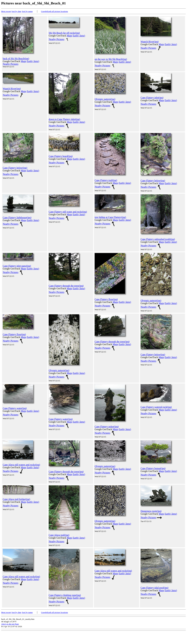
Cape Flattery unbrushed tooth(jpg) (158, 239)
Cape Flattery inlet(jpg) (152, 97)
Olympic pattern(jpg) (105, 99)
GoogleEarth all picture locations (54, 11)
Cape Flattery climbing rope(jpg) (65, 595)
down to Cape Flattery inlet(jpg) (64, 119)
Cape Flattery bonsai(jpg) (153, 468)
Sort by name (27, 11)
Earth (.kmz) (33, 61)
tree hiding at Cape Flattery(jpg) (110, 217)
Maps (23, 61)
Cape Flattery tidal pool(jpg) (154, 587)
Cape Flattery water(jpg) (15, 408)
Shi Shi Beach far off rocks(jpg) (64, 33)
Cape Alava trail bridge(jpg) (16, 499)
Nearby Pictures (10, 64)
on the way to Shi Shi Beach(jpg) (111, 59)
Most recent (6, 11)
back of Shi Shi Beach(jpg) (16, 58)
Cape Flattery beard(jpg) (61, 156)
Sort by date (16, 11)
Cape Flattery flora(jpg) (106, 299)
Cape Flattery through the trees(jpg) (66, 285)
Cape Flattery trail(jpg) (106, 180)
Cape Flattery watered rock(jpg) (156, 407)
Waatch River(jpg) (150, 41)
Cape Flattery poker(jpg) (107, 426)
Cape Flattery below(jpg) (15, 167)
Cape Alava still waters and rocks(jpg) (21, 464)
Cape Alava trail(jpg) (59, 535)
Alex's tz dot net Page (10, 624)
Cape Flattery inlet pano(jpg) (17, 266)
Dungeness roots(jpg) (151, 511)
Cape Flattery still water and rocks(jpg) (68, 211)
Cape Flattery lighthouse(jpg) (17, 217)
